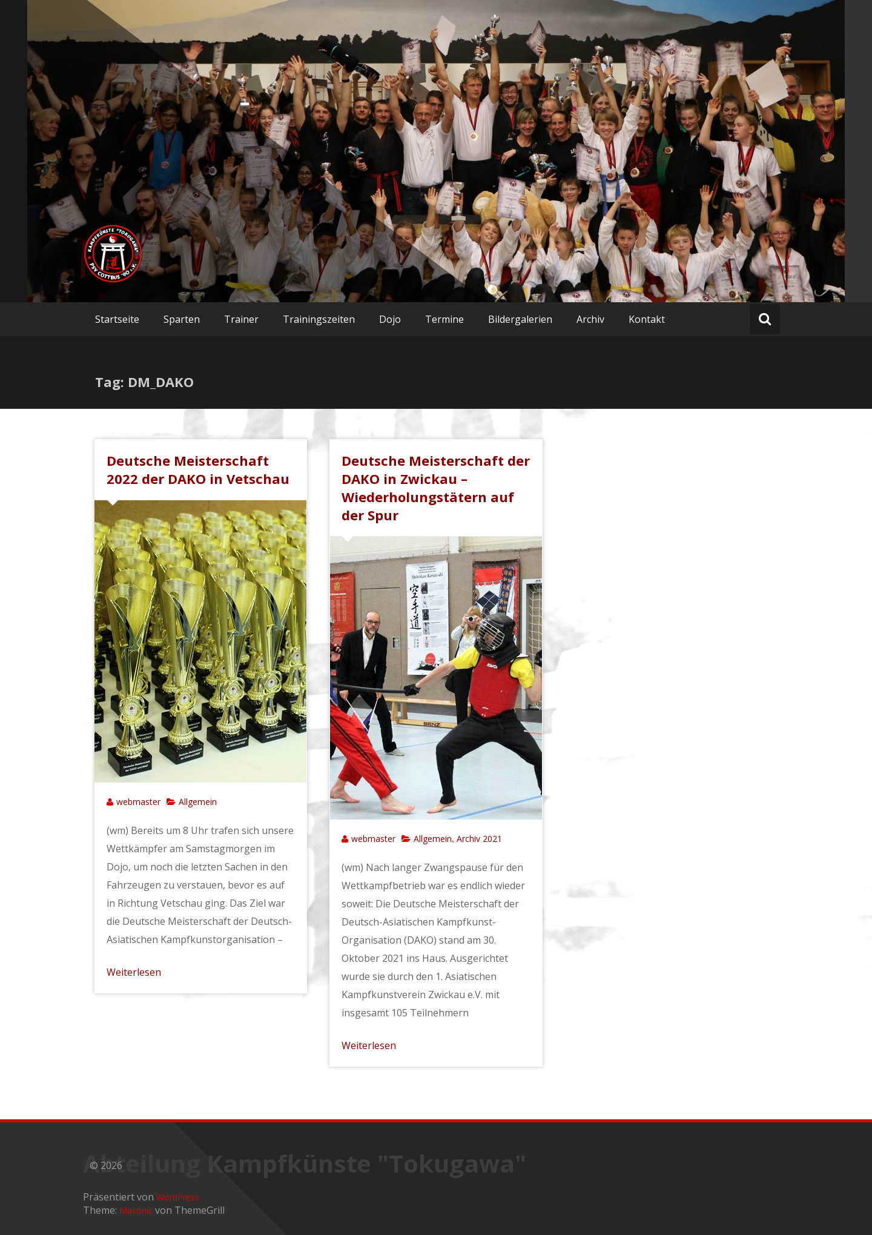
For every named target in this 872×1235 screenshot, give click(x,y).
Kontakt (647, 319)
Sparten (182, 319)
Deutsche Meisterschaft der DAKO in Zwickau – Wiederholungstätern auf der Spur (436, 487)
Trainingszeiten (319, 319)
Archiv (590, 319)
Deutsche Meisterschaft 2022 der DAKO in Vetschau (198, 469)
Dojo (390, 319)
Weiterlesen (134, 972)
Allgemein (198, 801)
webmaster (138, 801)
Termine (444, 319)
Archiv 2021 (479, 838)
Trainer (241, 319)
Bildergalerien (520, 319)
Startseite (117, 319)
